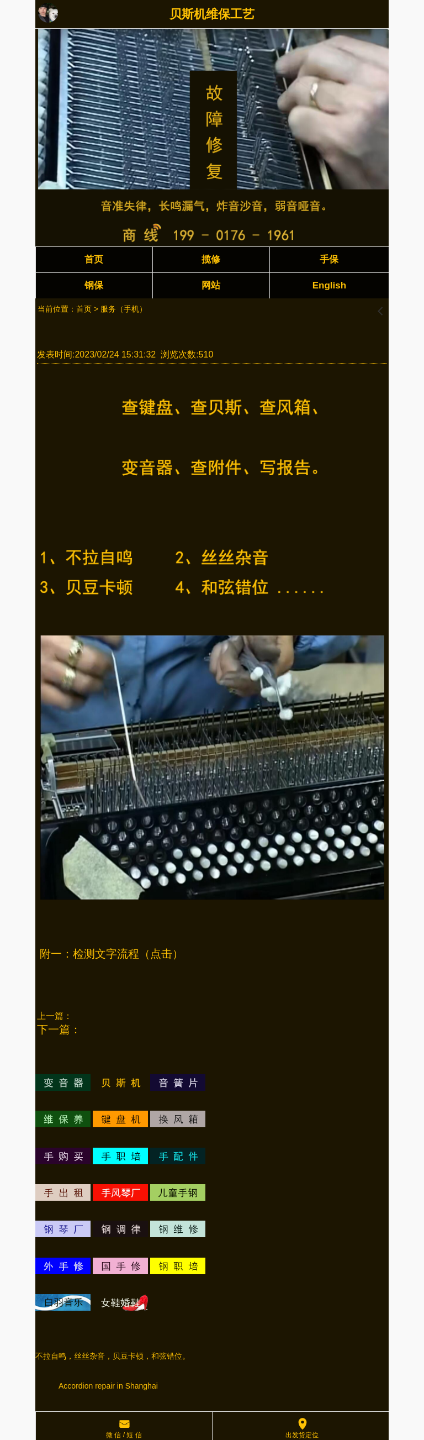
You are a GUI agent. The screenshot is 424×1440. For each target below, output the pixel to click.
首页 (84, 308)
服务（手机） (123, 308)
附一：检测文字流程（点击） (111, 954)
